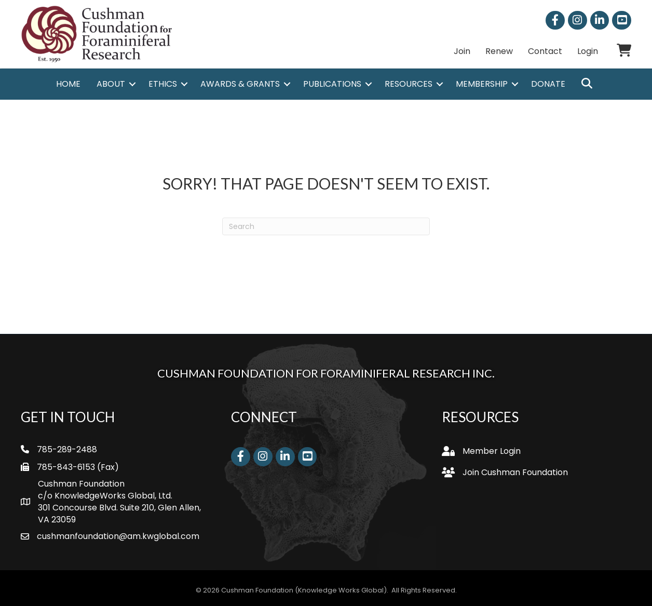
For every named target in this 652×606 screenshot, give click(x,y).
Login (587, 51)
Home (68, 84)
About (111, 84)
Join (462, 51)
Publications (332, 84)
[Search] (326, 227)
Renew (499, 51)
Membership (482, 84)
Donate (548, 84)
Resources (408, 84)
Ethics (162, 84)
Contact (545, 51)
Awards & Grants (240, 84)
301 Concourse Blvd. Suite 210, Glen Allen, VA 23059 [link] (119, 514)
